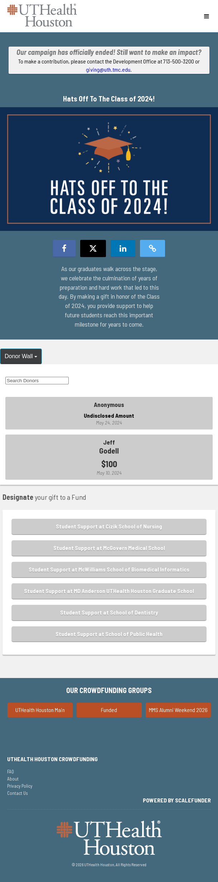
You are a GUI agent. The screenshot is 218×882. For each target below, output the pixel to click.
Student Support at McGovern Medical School (109, 547)
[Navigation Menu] (206, 16)
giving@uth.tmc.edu (108, 69)
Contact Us (17, 793)
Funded (109, 709)
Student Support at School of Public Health (109, 633)
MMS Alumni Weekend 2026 (178, 709)
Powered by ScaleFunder (177, 800)
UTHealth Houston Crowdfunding (52, 758)
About (13, 779)
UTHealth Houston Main (40, 709)
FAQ (10, 771)
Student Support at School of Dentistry (109, 612)
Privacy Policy (19, 786)
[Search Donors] (37, 380)
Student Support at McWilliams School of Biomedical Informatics (109, 569)
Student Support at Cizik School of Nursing (109, 526)
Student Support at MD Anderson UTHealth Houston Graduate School (109, 590)
